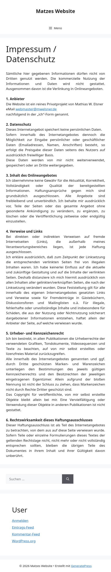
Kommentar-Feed (26, 534)
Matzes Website (55, 11)
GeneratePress (81, 566)
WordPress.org (24, 541)
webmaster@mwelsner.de (36, 109)
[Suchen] (67, 479)
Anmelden (20, 520)
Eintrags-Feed (23, 527)
